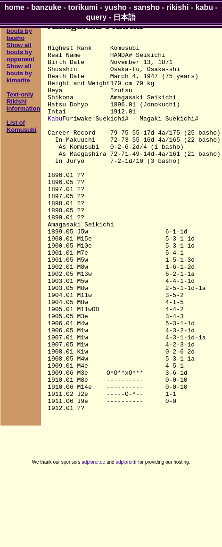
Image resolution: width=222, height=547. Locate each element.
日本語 (124, 17)
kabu (204, 7)
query (96, 17)
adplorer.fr (126, 536)
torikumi (83, 7)
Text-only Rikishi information (24, 101)
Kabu (55, 135)
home (14, 7)
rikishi (177, 7)
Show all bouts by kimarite (19, 73)
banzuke (46, 7)
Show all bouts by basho (19, 30)
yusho (116, 7)
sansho (146, 7)
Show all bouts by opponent (20, 52)
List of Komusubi (22, 126)
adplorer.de (93, 536)
